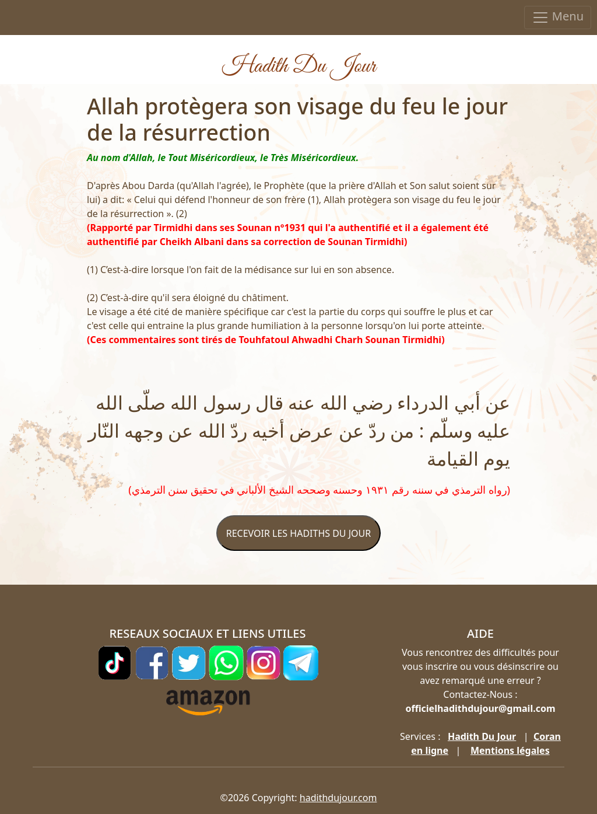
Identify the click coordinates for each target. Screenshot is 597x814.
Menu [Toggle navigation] (558, 17)
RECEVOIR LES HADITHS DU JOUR (298, 533)
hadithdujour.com (338, 797)
